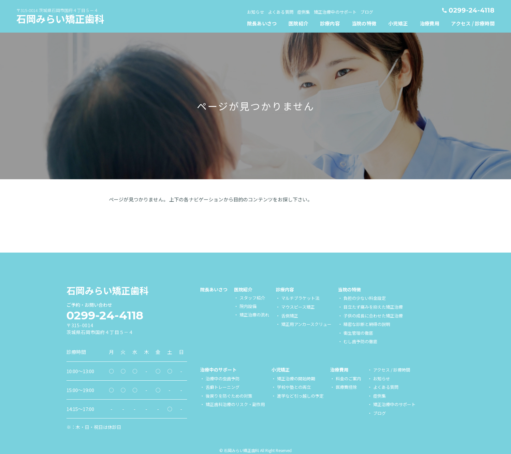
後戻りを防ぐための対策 (229, 396)
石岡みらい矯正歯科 (60, 18)
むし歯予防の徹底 (360, 341)
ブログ (379, 413)
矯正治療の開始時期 (296, 378)
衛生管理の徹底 (358, 333)
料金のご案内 (348, 378)
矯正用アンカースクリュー (306, 324)
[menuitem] (298, 23)
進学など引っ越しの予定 (300, 396)
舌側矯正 (289, 316)
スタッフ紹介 (252, 298)
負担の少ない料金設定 (364, 298)
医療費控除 (346, 387)
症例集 (379, 396)
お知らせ (381, 378)
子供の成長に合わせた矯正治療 (373, 316)
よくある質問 (386, 387)
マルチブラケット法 (300, 298)
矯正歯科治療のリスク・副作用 (235, 404)
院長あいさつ (213, 289)
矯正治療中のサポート (394, 404)
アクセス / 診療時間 (391, 370)
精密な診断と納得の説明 (366, 324)
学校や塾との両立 (294, 387)
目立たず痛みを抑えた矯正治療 (373, 307)
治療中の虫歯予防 (223, 378)
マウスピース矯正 (298, 307)
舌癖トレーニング (223, 387)
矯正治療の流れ (254, 315)
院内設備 (248, 306)
